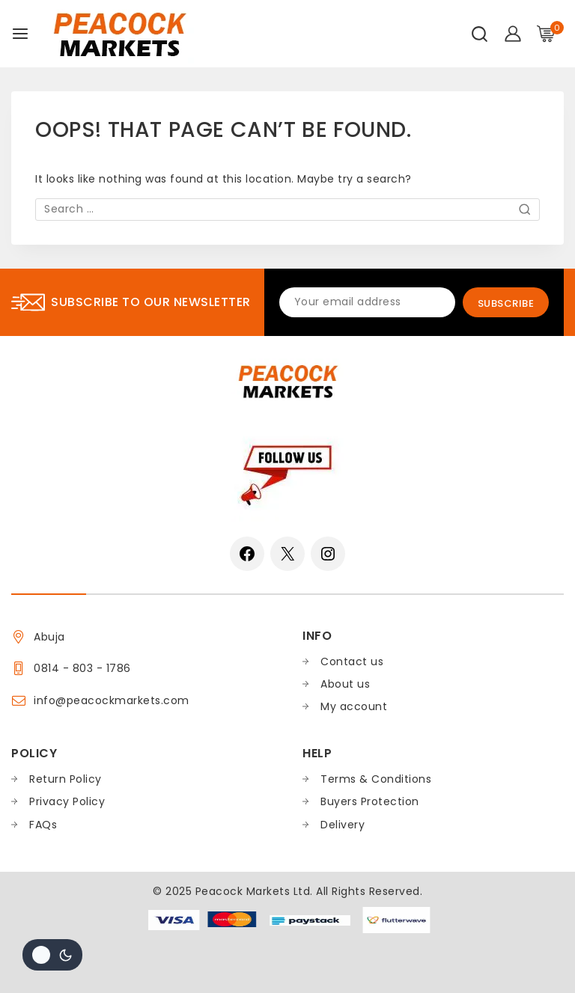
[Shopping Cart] (550, 34)
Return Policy (65, 779)
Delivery (342, 824)
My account (353, 706)
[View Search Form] (479, 34)
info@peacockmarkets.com (111, 700)
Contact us (351, 661)
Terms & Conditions (375, 779)
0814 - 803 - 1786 (82, 668)
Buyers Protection (369, 801)
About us (345, 683)
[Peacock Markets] (119, 34)
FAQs (43, 824)
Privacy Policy (67, 801)
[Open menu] (20, 34)
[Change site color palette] (52, 955)
